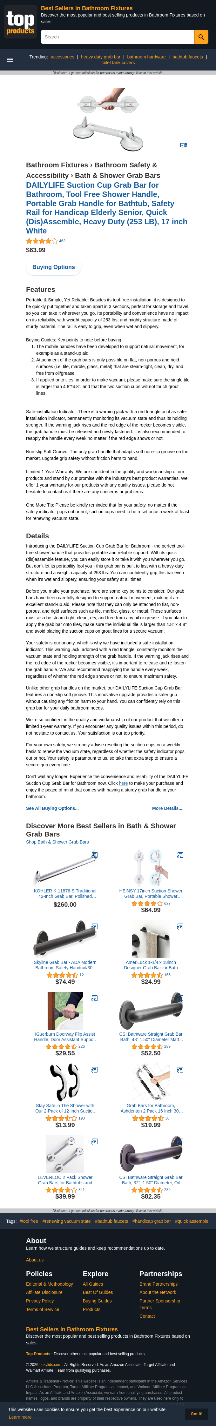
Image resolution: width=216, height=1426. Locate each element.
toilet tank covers (118, 62)
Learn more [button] (20, 1417)
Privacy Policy (40, 1300)
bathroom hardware (146, 56)
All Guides (93, 1284)
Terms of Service (42, 1309)
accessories (62, 56)
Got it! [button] (196, 1414)
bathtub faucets (187, 56)
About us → (37, 1259)
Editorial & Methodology (49, 1284)
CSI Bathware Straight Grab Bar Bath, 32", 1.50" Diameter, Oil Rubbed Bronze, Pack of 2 (150, 1180)
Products (91, 1309)
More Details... (167, 808)
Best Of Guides (98, 1292)
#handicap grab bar (151, 1221)
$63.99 (35, 249)
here (123, 783)
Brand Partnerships (158, 1284)
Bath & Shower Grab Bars (117, 175)
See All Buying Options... (52, 808)
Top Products (38, 1354)
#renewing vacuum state (67, 1221)
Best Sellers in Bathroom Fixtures (87, 8)
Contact (147, 1316)
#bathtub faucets (111, 1221)
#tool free (29, 1221)
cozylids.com (50, 1364)
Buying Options (53, 267)
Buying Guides (97, 1300)
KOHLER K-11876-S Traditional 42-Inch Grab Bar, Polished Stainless (65, 893)
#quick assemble (191, 1221)
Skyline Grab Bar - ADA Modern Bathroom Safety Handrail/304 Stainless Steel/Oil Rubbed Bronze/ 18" (65, 965)
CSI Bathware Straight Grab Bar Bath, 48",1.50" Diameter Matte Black (150, 1037)
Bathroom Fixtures (57, 165)
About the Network (157, 1292)
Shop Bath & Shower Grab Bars (57, 841)
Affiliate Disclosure (44, 1292)
